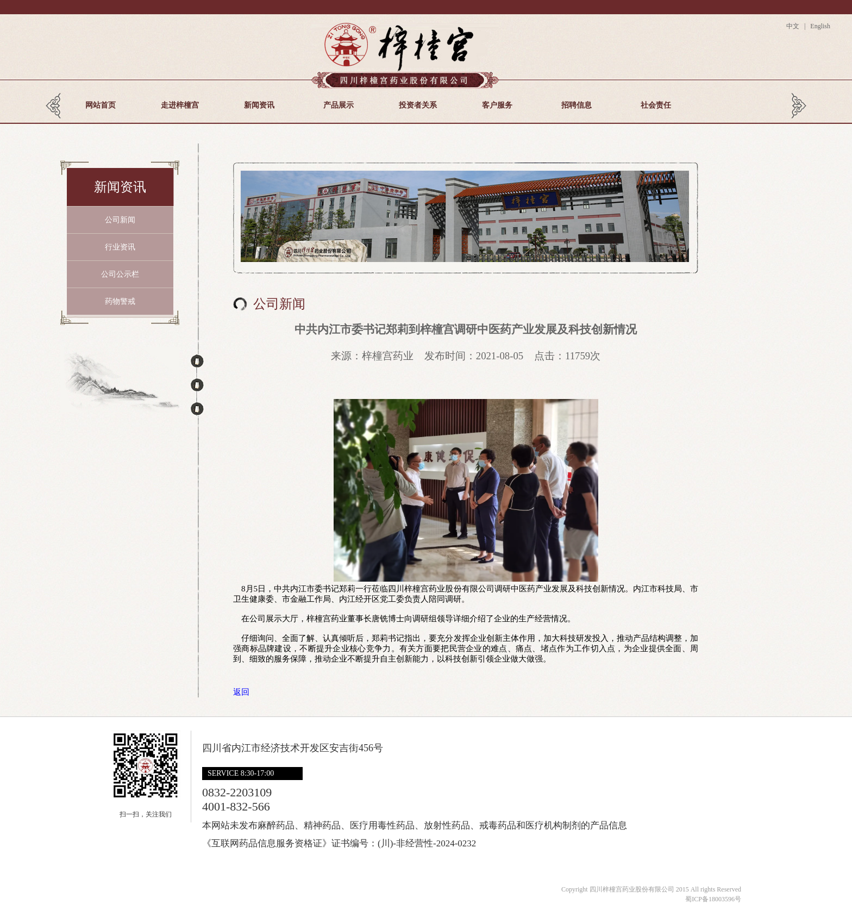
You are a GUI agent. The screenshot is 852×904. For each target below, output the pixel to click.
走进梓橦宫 (180, 105)
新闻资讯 (259, 105)
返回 (241, 692)
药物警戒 (120, 301)
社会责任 (656, 105)
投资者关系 (418, 105)
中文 (794, 26)
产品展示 (338, 105)
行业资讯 (120, 247)
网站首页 (100, 105)
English (819, 26)
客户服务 (497, 105)
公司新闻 (120, 220)
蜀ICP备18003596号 (713, 899)
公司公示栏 (120, 274)
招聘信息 (576, 105)
